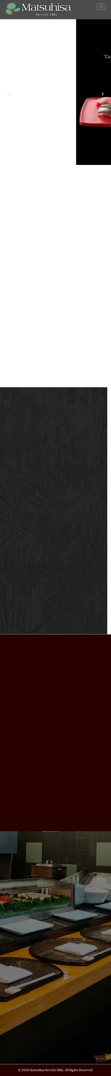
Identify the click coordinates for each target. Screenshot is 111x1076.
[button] (8, 92)
